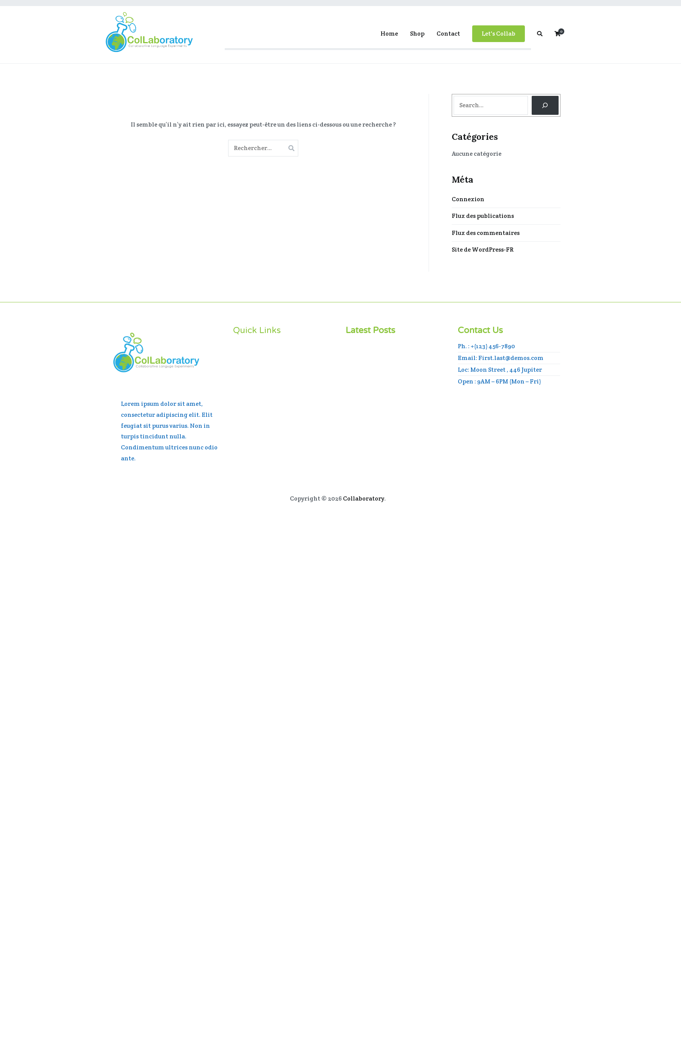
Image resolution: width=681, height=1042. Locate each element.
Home (389, 34)
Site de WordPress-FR (482, 249)
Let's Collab (498, 34)
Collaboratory (363, 498)
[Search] (545, 105)
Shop (417, 34)
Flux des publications (483, 216)
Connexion (468, 199)
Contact (448, 34)
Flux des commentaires (486, 233)
